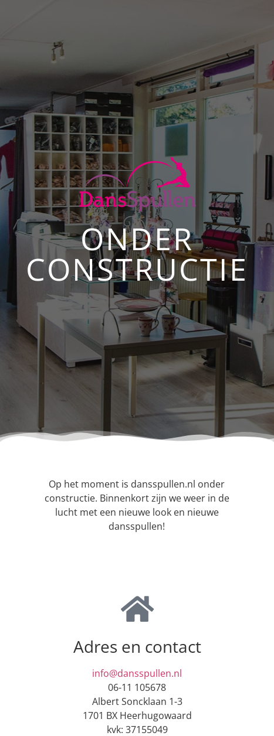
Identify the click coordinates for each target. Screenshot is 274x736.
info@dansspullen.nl (137, 673)
